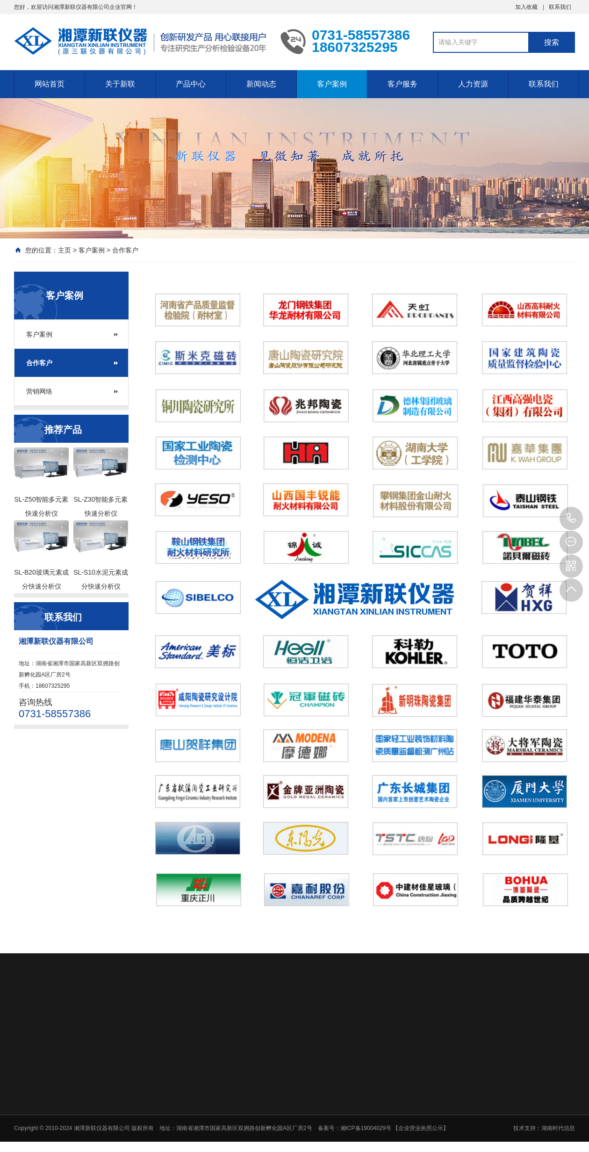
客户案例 (332, 84)
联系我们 (560, 7)
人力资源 (473, 84)
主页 (64, 250)
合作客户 (125, 250)
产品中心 (191, 84)
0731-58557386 (571, 518)
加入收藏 (526, 7)
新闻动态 (261, 84)
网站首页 (50, 84)
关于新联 (120, 84)
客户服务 (402, 84)
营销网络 (39, 391)
